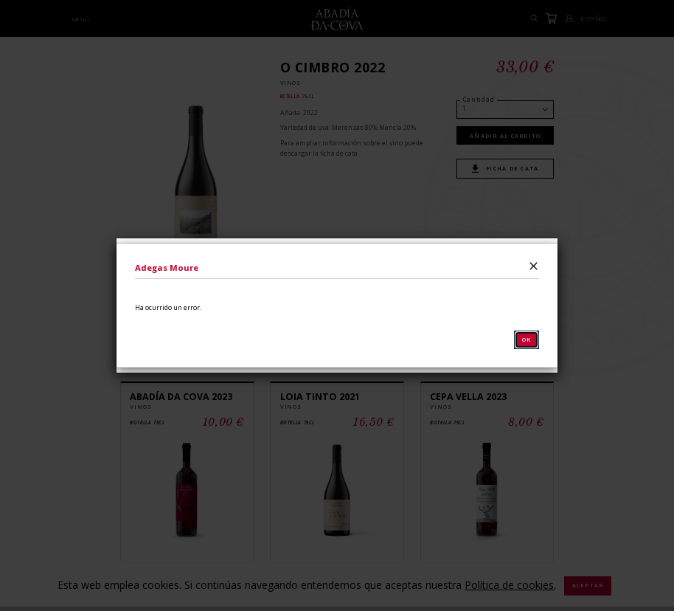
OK (527, 339)
